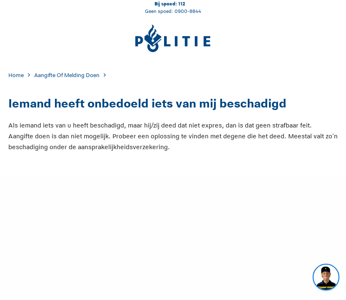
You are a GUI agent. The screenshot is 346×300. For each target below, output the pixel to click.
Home (16, 75)
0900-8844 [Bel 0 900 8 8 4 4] (187, 11)
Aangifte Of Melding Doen (67, 75)
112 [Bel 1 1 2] (181, 3)
